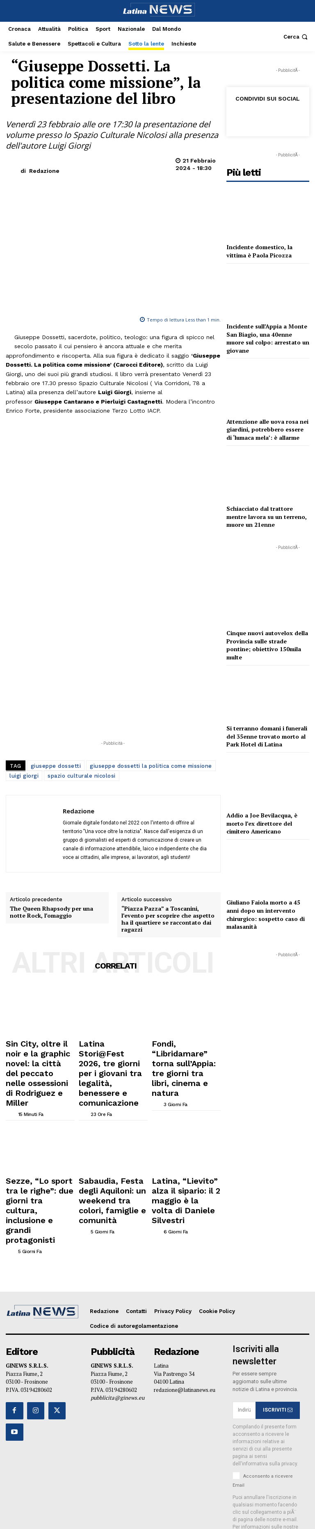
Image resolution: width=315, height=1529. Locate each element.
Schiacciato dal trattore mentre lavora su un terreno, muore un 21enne (266, 516)
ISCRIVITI (277, 1323)
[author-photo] (11, 1070)
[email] (244, 1323)
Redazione (44, 171)
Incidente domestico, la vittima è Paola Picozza (259, 251)
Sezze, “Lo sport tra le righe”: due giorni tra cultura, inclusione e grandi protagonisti (36, 1145)
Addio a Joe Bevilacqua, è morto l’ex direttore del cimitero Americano (261, 823)
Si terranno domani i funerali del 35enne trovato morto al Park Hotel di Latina (266, 736)
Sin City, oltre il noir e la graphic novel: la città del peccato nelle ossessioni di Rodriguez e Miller (40, 1051)
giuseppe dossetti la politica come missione (151, 766)
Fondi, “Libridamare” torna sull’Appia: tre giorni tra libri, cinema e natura (184, 1051)
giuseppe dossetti (56, 766)
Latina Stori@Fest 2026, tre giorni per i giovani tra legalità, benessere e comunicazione (111, 1051)
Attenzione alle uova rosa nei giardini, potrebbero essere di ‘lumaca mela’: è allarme (267, 429)
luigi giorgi (24, 776)
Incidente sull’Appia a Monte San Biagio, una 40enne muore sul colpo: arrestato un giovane (267, 338)
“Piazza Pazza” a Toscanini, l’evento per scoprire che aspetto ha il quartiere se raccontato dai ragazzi (168, 919)
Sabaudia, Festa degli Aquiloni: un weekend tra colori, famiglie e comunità (112, 1145)
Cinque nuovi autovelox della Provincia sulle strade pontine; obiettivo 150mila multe (267, 645)
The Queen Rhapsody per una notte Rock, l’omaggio (51, 912)
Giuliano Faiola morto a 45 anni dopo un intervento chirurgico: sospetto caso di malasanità (265, 914)
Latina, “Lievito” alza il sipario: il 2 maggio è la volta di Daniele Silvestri (184, 1141)
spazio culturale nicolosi (82, 776)
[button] (296, 37)
